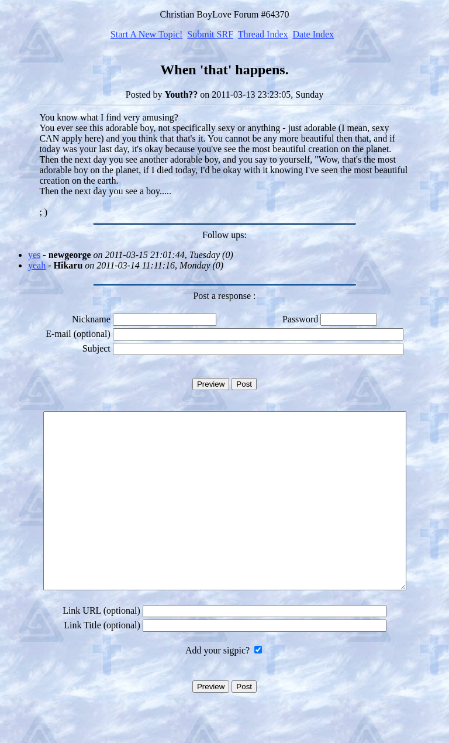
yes (34, 255)
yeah (37, 265)
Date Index (313, 34)
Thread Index (263, 34)
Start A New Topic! (146, 34)
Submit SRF (210, 34)
